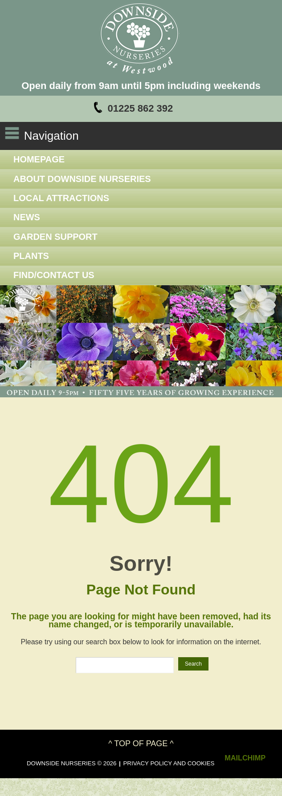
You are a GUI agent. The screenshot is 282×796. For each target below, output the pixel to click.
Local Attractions (61, 198)
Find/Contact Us (53, 275)
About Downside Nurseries (82, 179)
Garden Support (55, 237)
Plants (31, 256)
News (26, 217)
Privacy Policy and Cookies (168, 763)
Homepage (39, 159)
